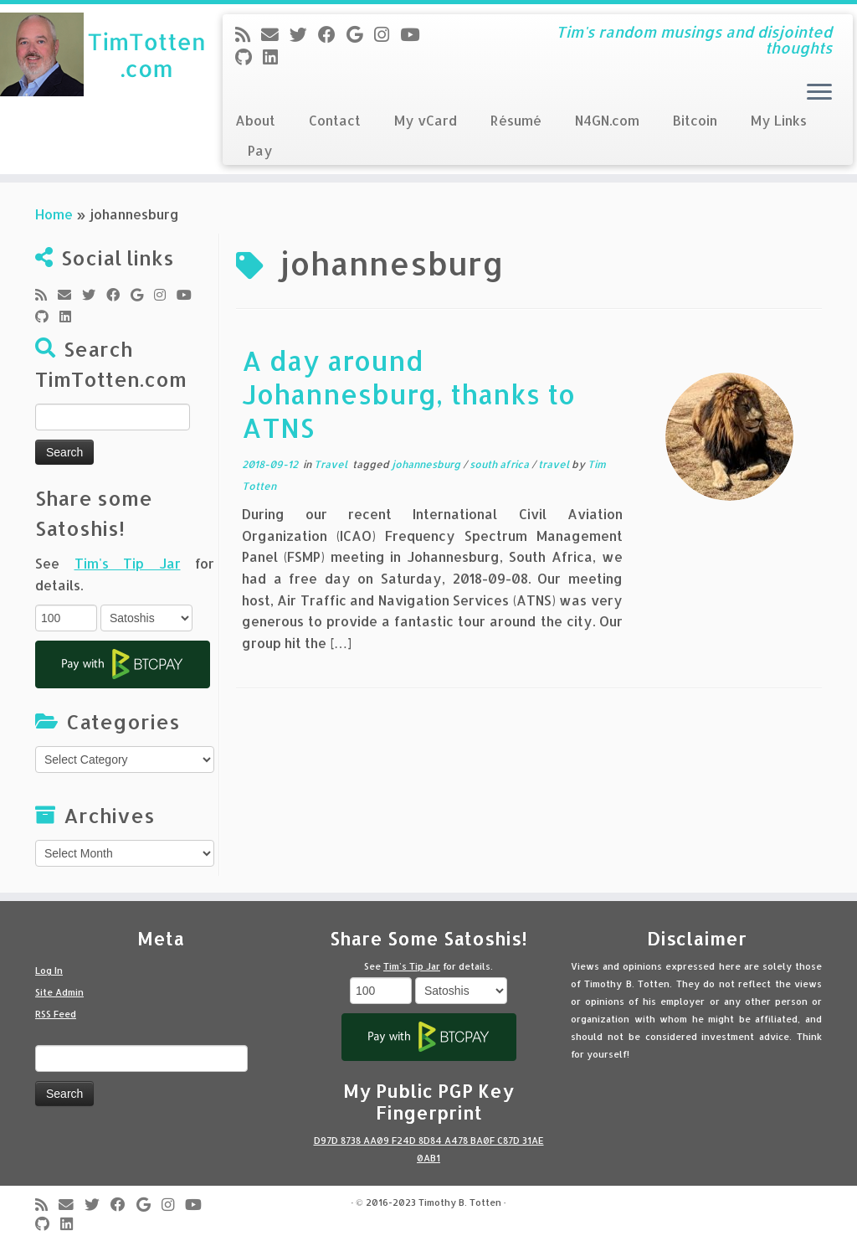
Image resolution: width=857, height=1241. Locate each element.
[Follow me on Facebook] (332, 34)
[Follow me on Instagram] (387, 34)
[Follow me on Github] (249, 57)
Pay (260, 150)
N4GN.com (607, 120)
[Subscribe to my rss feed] (248, 34)
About (255, 120)
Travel (332, 464)
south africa (500, 464)
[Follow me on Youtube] (415, 34)
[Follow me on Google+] (360, 34)
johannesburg (427, 464)
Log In (49, 970)
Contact (335, 120)
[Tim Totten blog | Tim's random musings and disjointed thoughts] (100, 54)
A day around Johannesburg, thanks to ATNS (408, 394)
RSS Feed (55, 1014)
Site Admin (59, 992)
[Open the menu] (819, 93)
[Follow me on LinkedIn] (276, 57)
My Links (779, 120)
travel (555, 464)
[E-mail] (275, 34)
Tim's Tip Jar (127, 563)
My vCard (425, 120)
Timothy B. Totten (459, 1202)
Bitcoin (695, 120)
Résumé (515, 120)
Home (54, 214)
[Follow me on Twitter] (304, 34)
